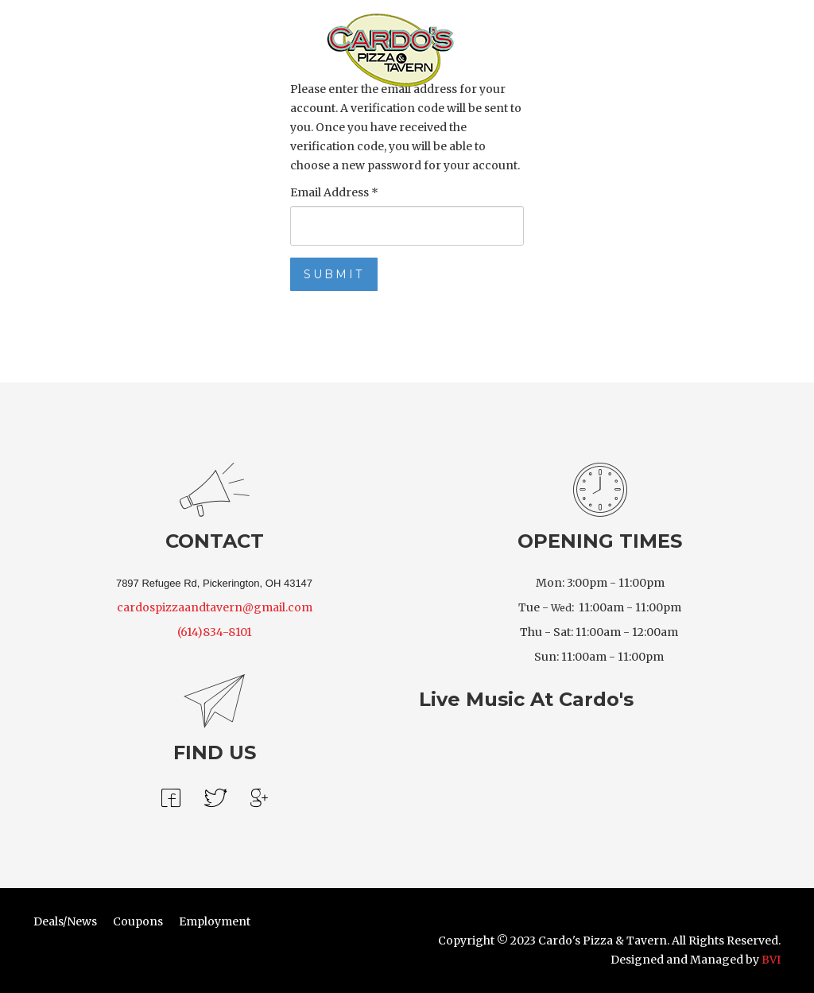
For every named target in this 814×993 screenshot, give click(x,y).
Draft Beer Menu (235, 48)
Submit (334, 274)
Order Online (133, 48)
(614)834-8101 (214, 632)
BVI (771, 959)
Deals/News (65, 921)
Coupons (138, 921)
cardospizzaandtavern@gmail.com (214, 607)
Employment (214, 921)
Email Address (334, 192)
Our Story (594, 48)
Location (523, 48)
